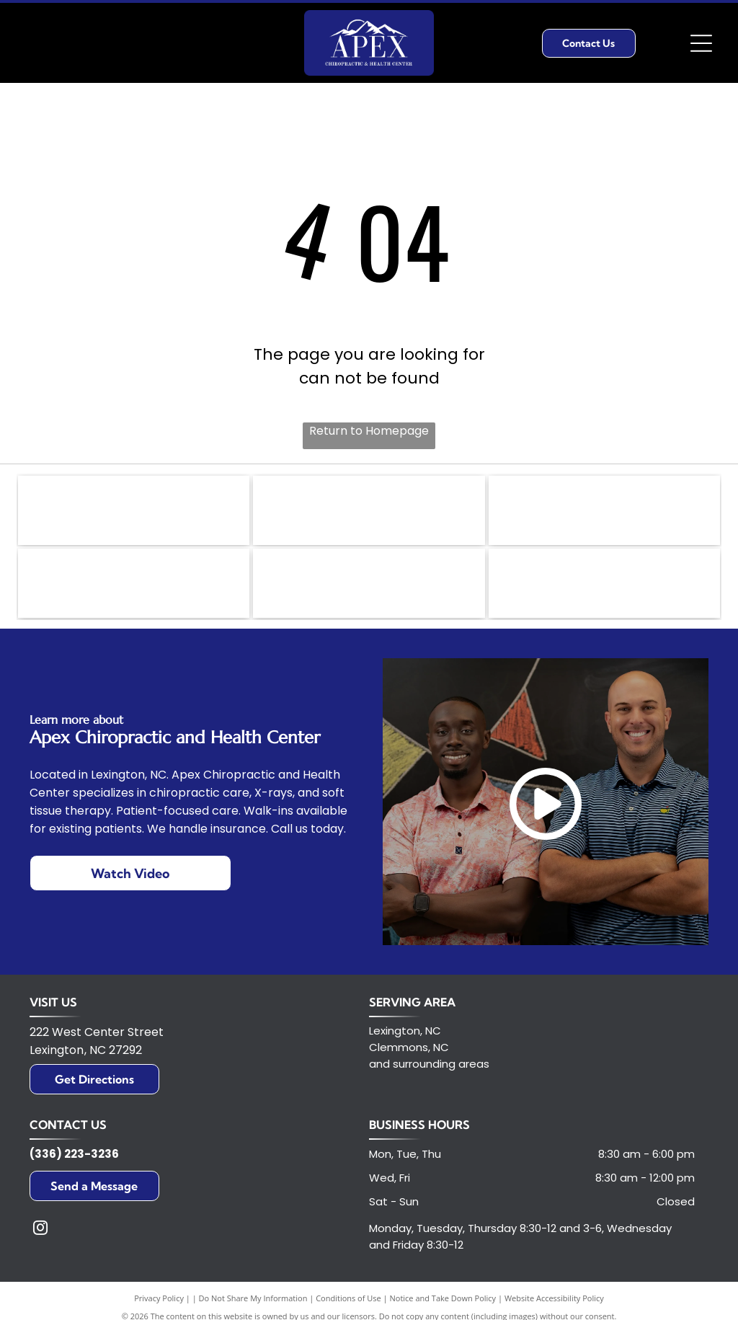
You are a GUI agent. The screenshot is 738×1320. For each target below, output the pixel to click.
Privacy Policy (159, 1303)
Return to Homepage (369, 430)
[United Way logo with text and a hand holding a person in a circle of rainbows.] (133, 512)
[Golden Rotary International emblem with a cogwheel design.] (368, 512)
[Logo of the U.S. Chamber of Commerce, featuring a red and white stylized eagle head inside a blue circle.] (604, 588)
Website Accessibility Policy (554, 1303)
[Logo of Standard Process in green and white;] (133, 588)
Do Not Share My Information (253, 1303)
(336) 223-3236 (74, 1159)
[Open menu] (701, 43)
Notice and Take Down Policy (443, 1303)
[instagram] (40, 1235)
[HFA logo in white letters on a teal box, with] (368, 588)
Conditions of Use (348, 1303)
